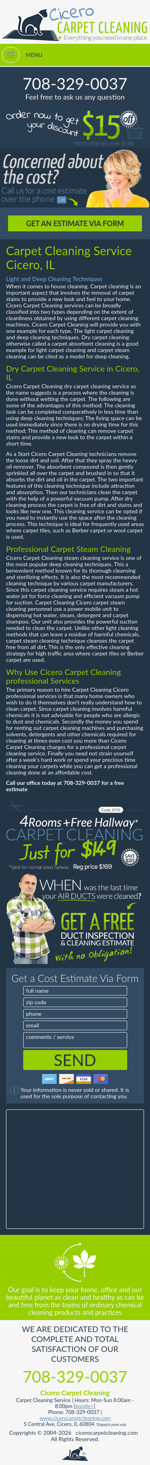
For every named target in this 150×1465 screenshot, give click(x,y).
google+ (84, 1406)
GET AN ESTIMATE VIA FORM (75, 223)
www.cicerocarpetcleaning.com (75, 1418)
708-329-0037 (75, 83)
